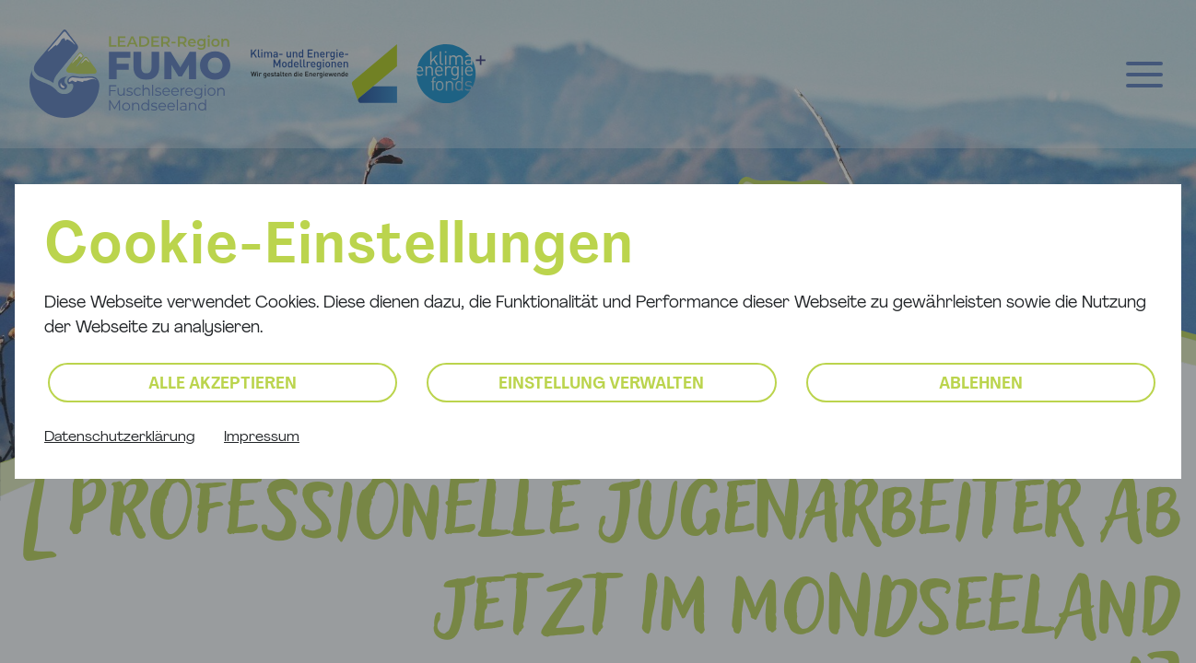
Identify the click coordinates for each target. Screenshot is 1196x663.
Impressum (261, 437)
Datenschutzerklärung (119, 437)
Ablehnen (981, 384)
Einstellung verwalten (601, 384)
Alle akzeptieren (222, 384)
